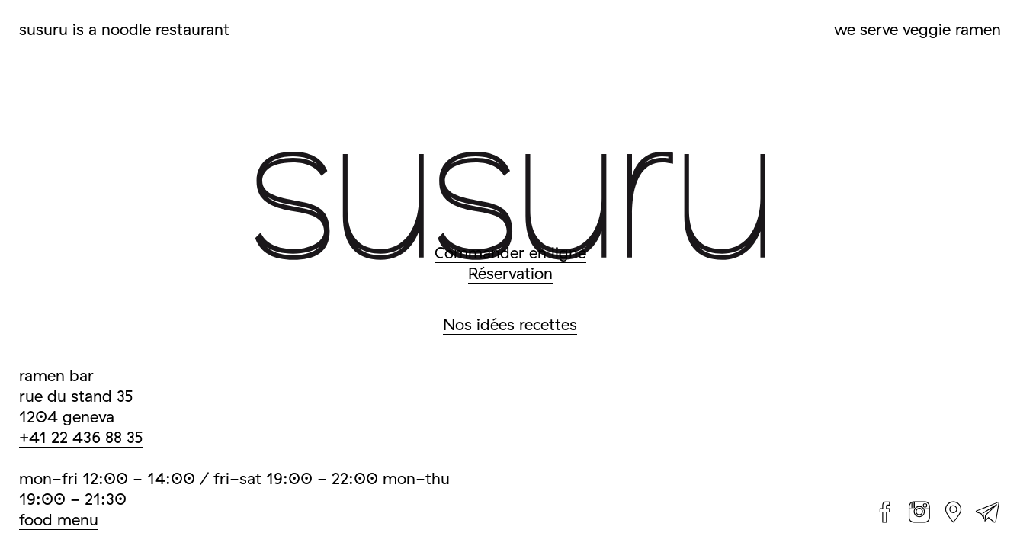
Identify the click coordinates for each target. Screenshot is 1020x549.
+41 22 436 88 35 (81, 437)
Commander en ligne (510, 252)
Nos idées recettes (510, 324)
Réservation (510, 273)
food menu (58, 519)
